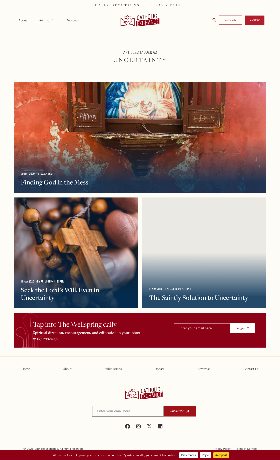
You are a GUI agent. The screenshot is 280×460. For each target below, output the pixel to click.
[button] (214, 20)
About (22, 20)
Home (25, 369)
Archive (48, 20)
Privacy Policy (222, 448)
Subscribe (230, 20)
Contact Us (251, 369)
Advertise (204, 369)
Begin (240, 328)
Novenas (73, 20)
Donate (255, 20)
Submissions (113, 369)
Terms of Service (246, 448)
